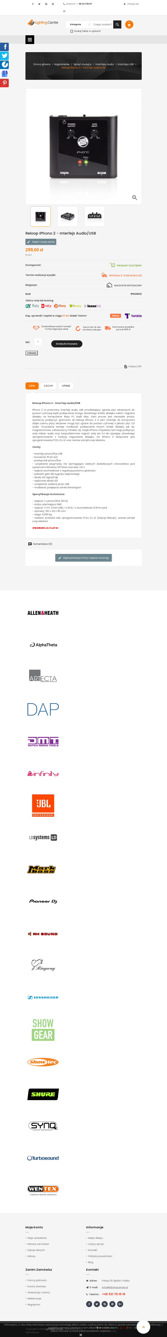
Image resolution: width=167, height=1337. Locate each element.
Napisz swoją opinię (41, 242)
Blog (90, 1260)
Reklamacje (34, 1296)
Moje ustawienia (37, 1236)
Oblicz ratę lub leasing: (39, 300)
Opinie (66, 384)
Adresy (32, 1254)
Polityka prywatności (100, 1254)
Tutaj (48, 329)
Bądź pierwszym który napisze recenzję (83, 556)
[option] (43, 216)
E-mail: (92, 1285)
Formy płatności (37, 1278)
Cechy (48, 384)
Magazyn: (31, 285)
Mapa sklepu (95, 1236)
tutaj (113, 1331)
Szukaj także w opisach (85, 31)
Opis (32, 384)
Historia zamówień (38, 1242)
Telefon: (92, 1292)
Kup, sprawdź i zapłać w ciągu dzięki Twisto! (56, 315)
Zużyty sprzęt (96, 1242)
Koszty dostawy (37, 1284)
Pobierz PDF (133, 364)
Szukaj (117, 24)
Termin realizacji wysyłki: (40, 275)
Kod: (28, 294)
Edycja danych (36, 1248)
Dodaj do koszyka (66, 342)
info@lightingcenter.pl (115, 1285)
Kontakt (92, 1248)
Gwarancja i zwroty (39, 1290)
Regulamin (34, 1302)
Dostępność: (33, 265)
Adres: (91, 1278)
